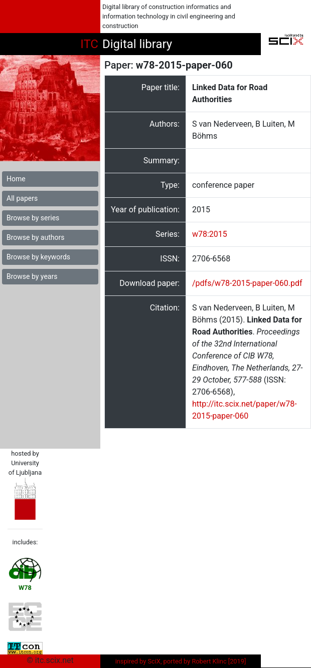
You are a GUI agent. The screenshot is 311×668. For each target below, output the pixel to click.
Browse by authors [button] (35, 237)
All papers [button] (22, 198)
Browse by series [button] (33, 218)
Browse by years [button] (32, 276)
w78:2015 (209, 234)
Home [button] (16, 179)
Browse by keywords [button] (38, 257)
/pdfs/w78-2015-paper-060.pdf (247, 283)
